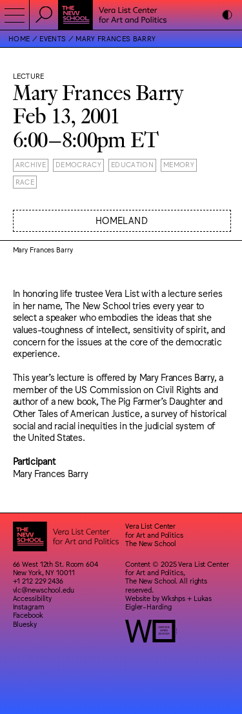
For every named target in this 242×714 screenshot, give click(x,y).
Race (24, 182)
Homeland (122, 219)
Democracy (78, 164)
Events (52, 38)
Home (19, 38)
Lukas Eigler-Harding (168, 602)
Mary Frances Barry (116, 38)
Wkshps (173, 598)
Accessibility (32, 598)
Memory (178, 164)
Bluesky (25, 624)
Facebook (28, 615)
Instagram (29, 606)
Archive (30, 164)
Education (132, 164)
